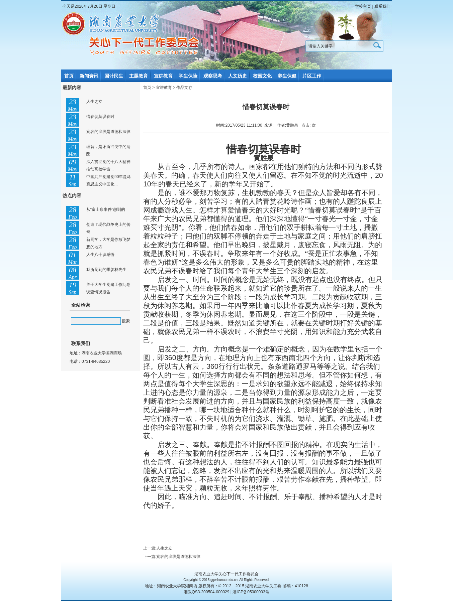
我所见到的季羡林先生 (106, 269)
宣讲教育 (163, 76)
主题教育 (138, 76)
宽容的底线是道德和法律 (108, 131)
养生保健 (287, 76)
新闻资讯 (89, 76)
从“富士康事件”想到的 (105, 209)
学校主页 (363, 6)
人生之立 (94, 101)
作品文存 (184, 87)
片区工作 (311, 76)
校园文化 (262, 76)
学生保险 (188, 76)
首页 (69, 76)
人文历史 (237, 76)
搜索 (126, 321)
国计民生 (113, 76)
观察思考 (212, 76)
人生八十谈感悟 (100, 254)
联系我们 (382, 6)
